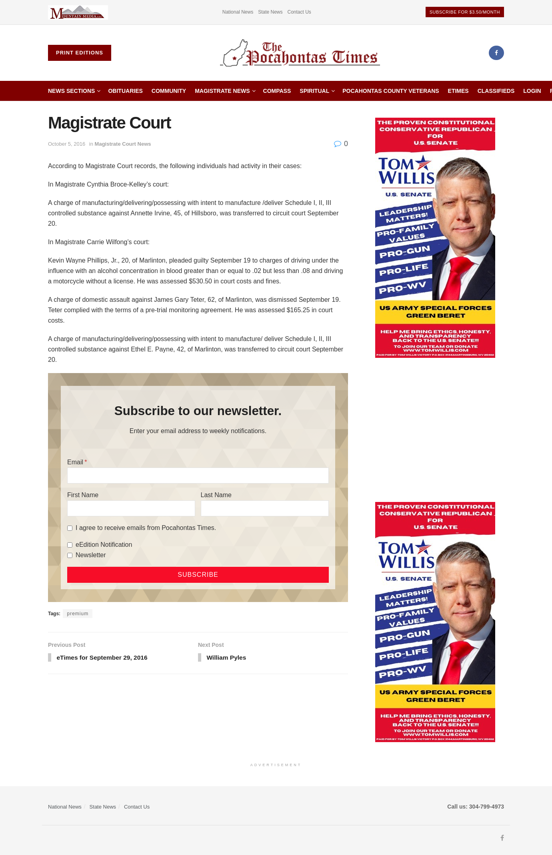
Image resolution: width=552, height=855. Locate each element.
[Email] (198, 476)
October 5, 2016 (66, 144)
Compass (277, 91)
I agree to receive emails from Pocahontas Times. (146, 527)
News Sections (71, 91)
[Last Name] (265, 508)
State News (270, 12)
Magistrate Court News (123, 144)
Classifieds (496, 91)
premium (77, 613)
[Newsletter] (69, 555)
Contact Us (299, 12)
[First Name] (131, 508)
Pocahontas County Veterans (390, 91)
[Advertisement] (435, 430)
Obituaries (125, 91)
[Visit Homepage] (300, 53)
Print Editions (79, 53)
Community (169, 91)
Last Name (216, 495)
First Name (82, 495)
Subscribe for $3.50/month (465, 12)
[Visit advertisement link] (78, 12)
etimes (458, 91)
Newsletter (91, 555)
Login (532, 91)
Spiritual (314, 91)
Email (75, 462)
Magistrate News (222, 91)
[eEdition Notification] (69, 545)
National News (237, 12)
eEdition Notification (104, 544)
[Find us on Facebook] (496, 53)
